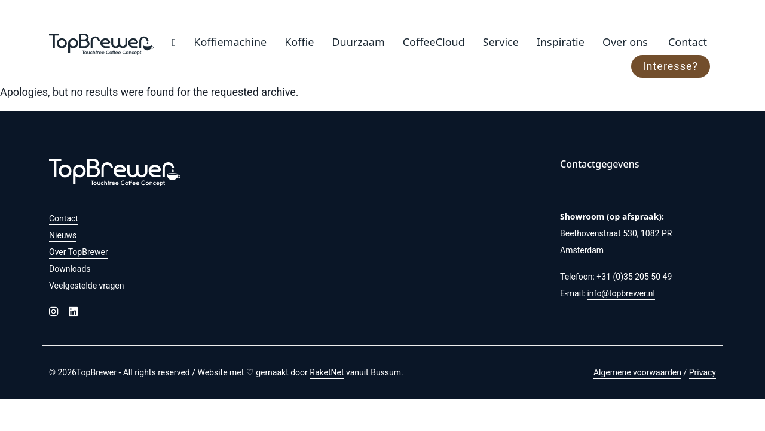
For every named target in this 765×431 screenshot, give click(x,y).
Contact (687, 42)
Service (501, 42)
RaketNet (327, 372)
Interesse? (670, 66)
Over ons (625, 42)
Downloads (70, 269)
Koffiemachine (230, 42)
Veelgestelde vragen (86, 285)
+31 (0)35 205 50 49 (634, 276)
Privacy (702, 372)
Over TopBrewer (78, 252)
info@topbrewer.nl (620, 293)
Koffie (299, 42)
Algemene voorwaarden (637, 372)
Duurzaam (358, 42)
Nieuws (62, 235)
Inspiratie (561, 42)
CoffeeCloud (434, 42)
